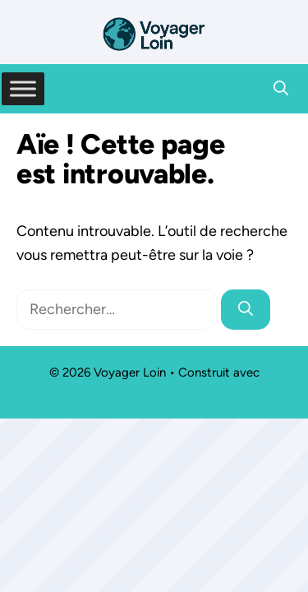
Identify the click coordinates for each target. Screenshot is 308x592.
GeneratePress (154, 392)
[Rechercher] (245, 309)
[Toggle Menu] (23, 88)
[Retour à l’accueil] (154, 33)
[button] (280, 88)
